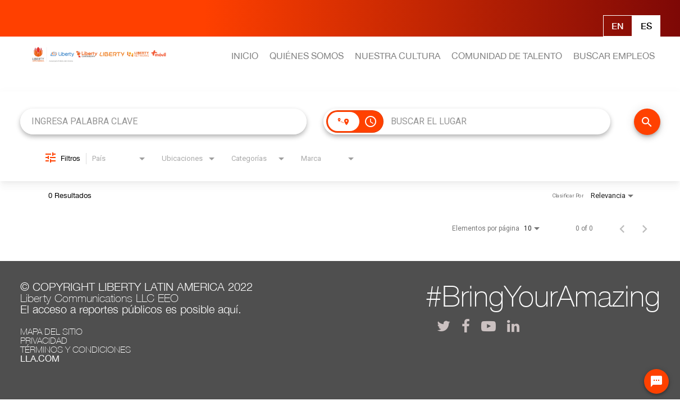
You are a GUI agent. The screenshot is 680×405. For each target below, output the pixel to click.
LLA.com (40, 358)
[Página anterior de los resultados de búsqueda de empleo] (622, 228)
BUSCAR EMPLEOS (614, 56)
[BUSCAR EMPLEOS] (647, 122)
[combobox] (163, 121)
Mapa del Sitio (51, 331)
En (617, 25)
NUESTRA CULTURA (397, 56)
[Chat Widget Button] (656, 381)
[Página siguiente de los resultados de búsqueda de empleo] (644, 228)
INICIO (244, 56)
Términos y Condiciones (75, 349)
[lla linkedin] (513, 326)
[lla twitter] (443, 326)
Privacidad (43, 340)
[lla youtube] (488, 326)
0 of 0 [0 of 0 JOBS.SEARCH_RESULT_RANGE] (584, 228)
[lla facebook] (466, 326)
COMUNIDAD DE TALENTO (506, 56)
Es (646, 25)
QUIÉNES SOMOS (307, 56)
